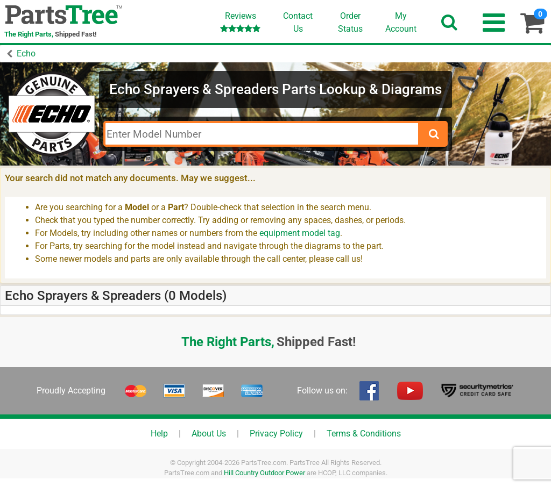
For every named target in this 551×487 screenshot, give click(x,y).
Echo (26, 53)
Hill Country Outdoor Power (264, 473)
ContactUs (298, 22)
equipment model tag (299, 233)
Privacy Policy (276, 433)
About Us (209, 433)
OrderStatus (350, 22)
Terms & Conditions (364, 433)
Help (159, 433)
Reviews (240, 22)
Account (400, 22)
